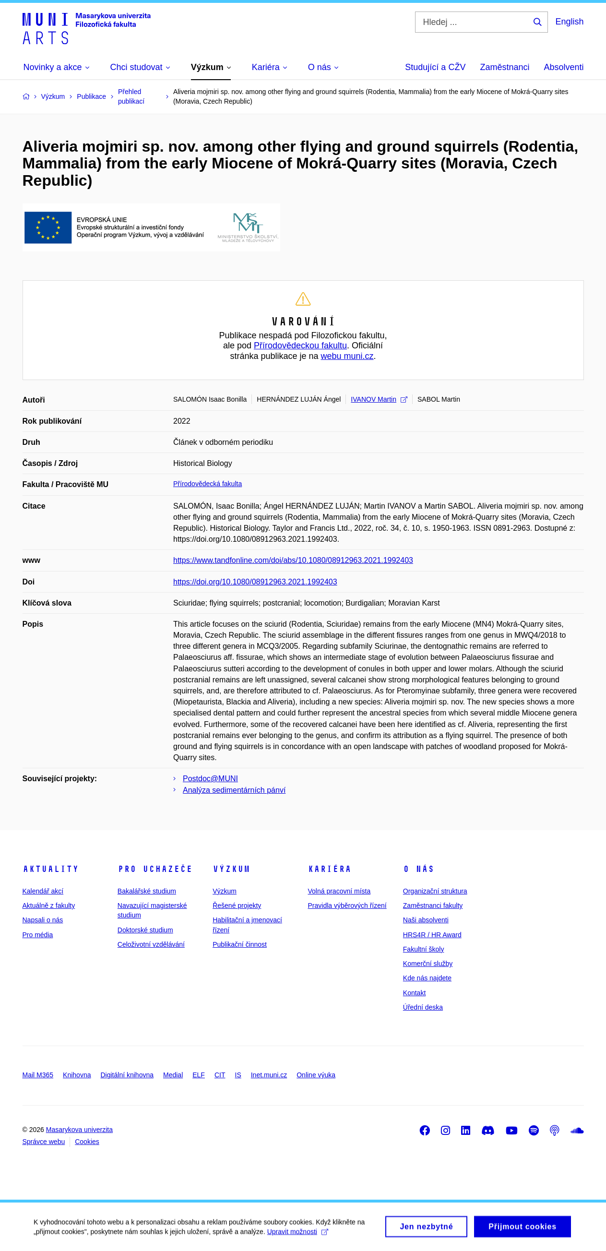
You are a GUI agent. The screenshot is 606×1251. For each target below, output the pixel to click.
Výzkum (231, 869)
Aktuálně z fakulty (49, 905)
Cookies (87, 1141)
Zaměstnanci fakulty (433, 905)
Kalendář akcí (43, 891)
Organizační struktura (435, 891)
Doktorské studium (145, 930)
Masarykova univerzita (79, 1129)
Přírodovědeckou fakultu (300, 345)
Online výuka (316, 1075)
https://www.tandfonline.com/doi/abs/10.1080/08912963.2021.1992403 (293, 560)
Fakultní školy (423, 949)
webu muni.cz (347, 356)
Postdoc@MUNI (210, 778)
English (569, 21)
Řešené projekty (237, 905)
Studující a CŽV (435, 67)
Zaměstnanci (504, 67)
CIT (220, 1075)
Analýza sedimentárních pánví (234, 790)
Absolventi (563, 67)
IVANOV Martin (379, 399)
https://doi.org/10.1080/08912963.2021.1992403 (255, 582)
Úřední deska (423, 1007)
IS (238, 1075)
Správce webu (44, 1141)
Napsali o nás (43, 920)
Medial (173, 1075)
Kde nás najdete (427, 978)
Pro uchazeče (155, 869)
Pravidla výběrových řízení (347, 905)
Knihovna (77, 1075)
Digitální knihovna (127, 1075)
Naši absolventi (426, 920)
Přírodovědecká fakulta (207, 484)
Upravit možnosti (297, 1235)
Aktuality (51, 869)
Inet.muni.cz (269, 1075)
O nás (418, 869)
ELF (198, 1075)
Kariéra (329, 869)
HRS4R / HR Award (432, 935)
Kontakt (414, 993)
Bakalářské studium (147, 891)
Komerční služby (427, 963)
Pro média (38, 935)
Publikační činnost (240, 944)
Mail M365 (38, 1075)
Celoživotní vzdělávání (151, 944)
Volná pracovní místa (339, 891)
